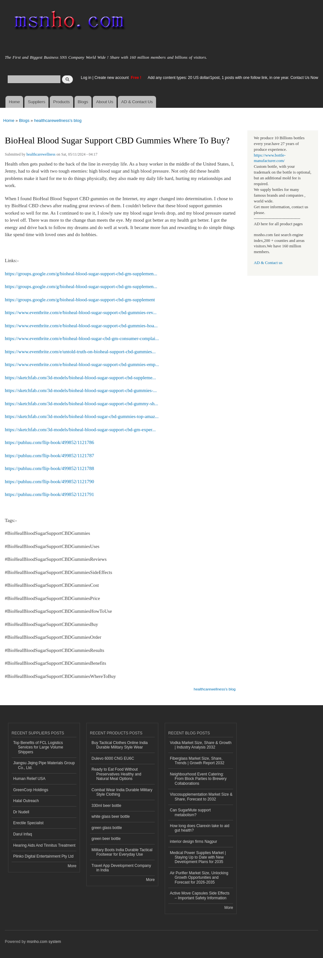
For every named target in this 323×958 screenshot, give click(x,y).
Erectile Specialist (28, 823)
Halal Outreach (26, 801)
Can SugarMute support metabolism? (190, 812)
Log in (86, 77)
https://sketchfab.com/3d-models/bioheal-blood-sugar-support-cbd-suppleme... (80, 377)
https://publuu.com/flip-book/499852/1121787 (49, 455)
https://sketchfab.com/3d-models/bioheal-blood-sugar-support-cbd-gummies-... (81, 390)
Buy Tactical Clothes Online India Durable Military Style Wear (120, 744)
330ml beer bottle (106, 805)
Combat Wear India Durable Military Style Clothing (122, 792)
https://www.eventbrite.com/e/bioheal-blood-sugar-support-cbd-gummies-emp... (82, 364)
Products (61, 101)
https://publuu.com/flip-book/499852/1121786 (49, 442)
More (72, 866)
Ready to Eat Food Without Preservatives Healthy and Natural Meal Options (116, 774)
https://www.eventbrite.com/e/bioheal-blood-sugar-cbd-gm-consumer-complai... (82, 338)
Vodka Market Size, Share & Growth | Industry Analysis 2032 (200, 744)
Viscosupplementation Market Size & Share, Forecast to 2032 (201, 796)
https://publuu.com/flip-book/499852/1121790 (49, 481)
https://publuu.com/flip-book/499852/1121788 (49, 468)
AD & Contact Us (137, 101)
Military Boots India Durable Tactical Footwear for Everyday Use (122, 852)
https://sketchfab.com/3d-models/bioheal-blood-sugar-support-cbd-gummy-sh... (81, 403)
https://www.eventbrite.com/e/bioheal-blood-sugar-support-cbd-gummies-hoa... (81, 325)
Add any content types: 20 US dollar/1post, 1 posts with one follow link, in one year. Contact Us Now (233, 77)
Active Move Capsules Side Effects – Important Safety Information (200, 895)
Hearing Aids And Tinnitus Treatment (44, 845)
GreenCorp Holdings (30, 790)
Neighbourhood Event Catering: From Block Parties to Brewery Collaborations (198, 779)
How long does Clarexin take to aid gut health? (199, 828)
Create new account (112, 77)
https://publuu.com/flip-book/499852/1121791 (49, 494)
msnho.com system (44, 941)
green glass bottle (107, 827)
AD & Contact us (268, 263)
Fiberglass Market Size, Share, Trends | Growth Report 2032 (197, 760)
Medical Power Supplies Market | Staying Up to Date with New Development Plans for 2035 (198, 857)
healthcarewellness (41, 154)
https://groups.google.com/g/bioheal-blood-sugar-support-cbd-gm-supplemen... (81, 273)
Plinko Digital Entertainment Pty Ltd (43, 856)
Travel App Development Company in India (121, 867)
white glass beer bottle (111, 816)
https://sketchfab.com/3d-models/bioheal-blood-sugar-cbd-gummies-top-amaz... (82, 416)
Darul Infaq (22, 834)
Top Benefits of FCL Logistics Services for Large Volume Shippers (38, 747)
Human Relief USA (29, 778)
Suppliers (36, 101)
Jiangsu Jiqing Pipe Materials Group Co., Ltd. (44, 765)
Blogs (83, 101)
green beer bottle (106, 838)
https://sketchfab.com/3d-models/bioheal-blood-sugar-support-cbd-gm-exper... (80, 429)
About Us (104, 101)
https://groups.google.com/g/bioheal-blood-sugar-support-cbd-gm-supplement (80, 299)
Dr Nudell (21, 812)
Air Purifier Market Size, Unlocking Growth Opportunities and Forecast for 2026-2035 (199, 878)
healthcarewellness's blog (58, 120)
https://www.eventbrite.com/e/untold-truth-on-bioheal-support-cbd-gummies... (80, 351)
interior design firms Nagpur (193, 841)
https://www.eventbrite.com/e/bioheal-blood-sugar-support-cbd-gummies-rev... (81, 312)
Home (14, 101)
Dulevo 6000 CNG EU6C (113, 758)
